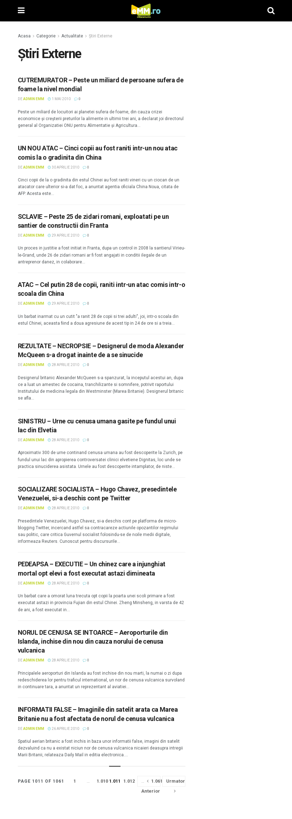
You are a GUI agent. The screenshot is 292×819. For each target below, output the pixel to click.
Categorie (46, 36)
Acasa (24, 36)
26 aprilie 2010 (63, 729)
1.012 (129, 781)
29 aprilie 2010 (63, 235)
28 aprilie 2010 (63, 365)
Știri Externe (100, 36)
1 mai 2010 (59, 99)
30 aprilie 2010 (63, 167)
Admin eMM (33, 99)
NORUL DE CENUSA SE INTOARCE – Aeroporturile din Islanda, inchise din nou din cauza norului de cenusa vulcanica (93, 641)
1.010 (102, 781)
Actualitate (72, 36)
